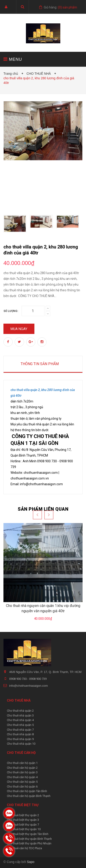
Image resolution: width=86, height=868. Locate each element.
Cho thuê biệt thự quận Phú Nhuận (29, 843)
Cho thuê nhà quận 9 (20, 739)
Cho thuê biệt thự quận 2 (23, 815)
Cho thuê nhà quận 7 (20, 729)
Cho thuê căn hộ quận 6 (22, 786)
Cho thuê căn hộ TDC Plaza (24, 848)
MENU (12, 59)
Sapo (30, 862)
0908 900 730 (18, 679)
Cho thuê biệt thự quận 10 (24, 829)
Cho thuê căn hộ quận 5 (22, 781)
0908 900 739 (38, 679)
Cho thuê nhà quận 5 (20, 725)
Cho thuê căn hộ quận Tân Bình (27, 791)
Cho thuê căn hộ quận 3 (22, 772)
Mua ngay (19, 329)
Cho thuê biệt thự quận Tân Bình (27, 834)
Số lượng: (10, 311)
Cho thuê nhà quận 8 (20, 734)
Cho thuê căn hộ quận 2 (22, 767)
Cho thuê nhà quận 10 (21, 743)
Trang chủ (11, 73)
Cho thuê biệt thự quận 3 (23, 819)
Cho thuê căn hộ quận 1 (22, 763)
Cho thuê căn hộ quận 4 (22, 777)
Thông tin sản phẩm (40, 364)
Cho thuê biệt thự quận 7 (23, 824)
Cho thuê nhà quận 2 (20, 710)
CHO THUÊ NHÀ (39, 73)
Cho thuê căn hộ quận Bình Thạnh (28, 796)
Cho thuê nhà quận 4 (20, 720)
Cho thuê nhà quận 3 (20, 715)
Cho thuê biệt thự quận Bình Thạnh (29, 838)
